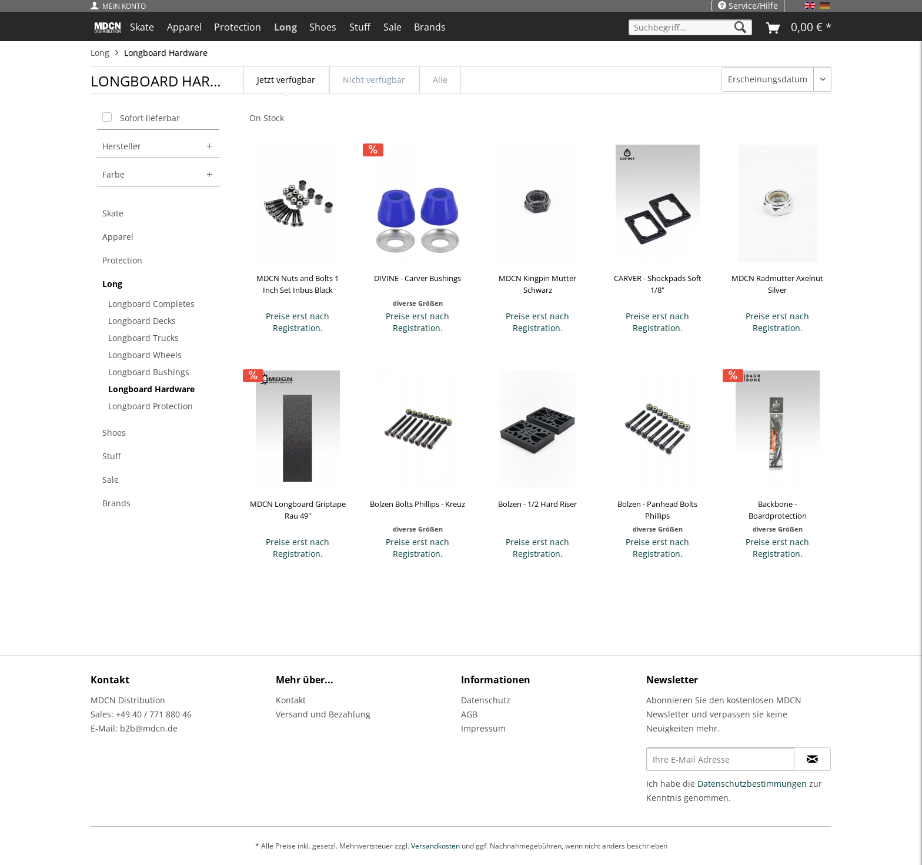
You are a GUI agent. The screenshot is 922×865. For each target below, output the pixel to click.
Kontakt (291, 700)
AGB (469, 714)
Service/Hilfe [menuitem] (748, 5)
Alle (440, 79)
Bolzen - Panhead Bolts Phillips (657, 510)
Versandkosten (435, 846)
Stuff (111, 456)
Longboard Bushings (148, 372)
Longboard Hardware (151, 389)
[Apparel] (184, 27)
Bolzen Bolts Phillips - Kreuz (417, 504)
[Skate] (142, 27)
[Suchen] (740, 27)
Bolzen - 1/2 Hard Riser (537, 504)
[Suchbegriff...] (690, 27)
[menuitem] (121, 6)
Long (112, 283)
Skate (112, 213)
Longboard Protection (150, 406)
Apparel (117, 236)
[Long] (285, 27)
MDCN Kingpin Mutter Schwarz (537, 284)
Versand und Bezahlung (323, 714)
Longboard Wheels (145, 354)
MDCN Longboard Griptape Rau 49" (298, 510)
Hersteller (121, 146)
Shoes (114, 432)
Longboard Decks (142, 320)
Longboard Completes (151, 303)
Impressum (483, 728)
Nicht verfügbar (374, 79)
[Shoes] (323, 27)
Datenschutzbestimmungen (752, 783)
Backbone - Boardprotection (778, 510)
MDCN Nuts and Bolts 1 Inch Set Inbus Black (297, 284)
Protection (122, 260)
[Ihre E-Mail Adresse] (720, 759)
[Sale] (392, 27)
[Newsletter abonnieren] (812, 759)
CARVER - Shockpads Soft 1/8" (657, 284)
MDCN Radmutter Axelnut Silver (777, 284)
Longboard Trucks (143, 337)
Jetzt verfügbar (286, 79)
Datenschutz (485, 700)
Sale (110, 479)
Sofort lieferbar (150, 117)
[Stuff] (360, 27)
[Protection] (238, 27)
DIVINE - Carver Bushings (417, 278)
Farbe (113, 174)
